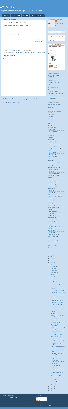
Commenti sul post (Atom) (14, 102)
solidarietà (50, 230)
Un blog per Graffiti (55, 313)
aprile (52, 283)
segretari (50, 224)
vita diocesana (34, 52)
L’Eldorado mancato (53, 91)
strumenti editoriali (52, 234)
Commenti (39, 400)
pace (49, 209)
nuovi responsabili (52, 207)
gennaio (53, 384)
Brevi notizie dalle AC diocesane (56, 325)
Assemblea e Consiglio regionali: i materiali (56, 357)
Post (38, 397)
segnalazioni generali (53, 222)
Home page (6, 15)
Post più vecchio (39, 99)
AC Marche (7, 7)
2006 (51, 388)
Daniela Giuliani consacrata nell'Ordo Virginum (57, 316)
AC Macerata (51, 123)
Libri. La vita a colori (53, 96)
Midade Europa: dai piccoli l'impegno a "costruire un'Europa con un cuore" (56, 106)
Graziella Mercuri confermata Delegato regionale (58, 347)
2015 (51, 249)
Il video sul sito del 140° (39, 41)
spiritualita (50, 232)
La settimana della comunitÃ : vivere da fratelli (58, 296)
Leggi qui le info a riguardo (38, 39)
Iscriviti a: (50, 63)
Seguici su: (51, 53)
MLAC (49, 203)
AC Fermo (50, 120)
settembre (53, 272)
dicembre (53, 266)
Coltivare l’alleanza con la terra (55, 89)
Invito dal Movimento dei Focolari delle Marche (56, 321)
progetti (50, 213)
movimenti (50, 205)
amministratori (51, 141)
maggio (53, 281)
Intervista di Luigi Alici (56, 284)
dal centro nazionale (53, 179)
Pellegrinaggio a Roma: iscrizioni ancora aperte (57, 300)
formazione (51, 192)
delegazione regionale (53, 181)
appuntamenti (11, 52)
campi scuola (51, 156)
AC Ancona (51, 114)
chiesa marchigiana (52, 162)
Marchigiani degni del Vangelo (58, 340)
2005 (51, 390)
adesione (50, 137)
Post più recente (8, 99)
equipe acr (20, 52)
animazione (51, 143)
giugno (53, 278)
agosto (53, 274)
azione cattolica (52, 152)
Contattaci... (51, 50)
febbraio (53, 381)
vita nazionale (41, 52)
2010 (51, 260)
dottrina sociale (51, 183)
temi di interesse (52, 236)
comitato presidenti (52, 167)
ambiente (50, 139)
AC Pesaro (50, 125)
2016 (51, 247)
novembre (53, 268)
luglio (52, 276)
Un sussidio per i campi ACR (57, 308)
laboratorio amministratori (54, 196)
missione (50, 202)
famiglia (50, 190)
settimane (50, 228)
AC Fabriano (51, 118)
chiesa (16, 52)
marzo (52, 379)
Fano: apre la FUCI (55, 318)
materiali (50, 200)
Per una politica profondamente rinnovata (57, 361)
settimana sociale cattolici (54, 226)
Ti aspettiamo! (54, 363)
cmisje (39, 405)
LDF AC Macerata (52, 131)
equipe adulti (51, 186)
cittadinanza (51, 163)
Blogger (49, 405)
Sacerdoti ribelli (52, 98)
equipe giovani (51, 188)
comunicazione (51, 171)
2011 (51, 258)
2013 (51, 254)
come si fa (50, 165)
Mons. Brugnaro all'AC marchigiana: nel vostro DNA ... (57, 343)
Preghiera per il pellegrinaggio (58, 290)
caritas (49, 158)
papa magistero (52, 211)
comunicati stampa (52, 169)
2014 (51, 252)
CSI (49, 177)
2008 (51, 264)
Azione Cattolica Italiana (37, 15)
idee (49, 194)
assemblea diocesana (53, 148)
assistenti (50, 150)
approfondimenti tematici (54, 144)
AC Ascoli (50, 116)
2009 (51, 262)
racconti (50, 221)
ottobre (53, 270)
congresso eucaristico (53, 173)
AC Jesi (50, 121)
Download (25, 15)
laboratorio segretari (53, 198)
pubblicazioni (27, 52)
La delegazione (16, 15)
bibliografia (50, 154)
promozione (51, 217)
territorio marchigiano (53, 238)
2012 (51, 256)
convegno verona (52, 175)
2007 (51, 386)
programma (51, 215)
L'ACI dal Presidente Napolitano (56, 366)
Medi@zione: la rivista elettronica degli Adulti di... (58, 337)
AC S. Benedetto (52, 127)
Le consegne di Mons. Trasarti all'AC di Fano (58, 293)
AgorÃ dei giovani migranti (57, 334)
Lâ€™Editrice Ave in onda (57, 302)
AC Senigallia (51, 129)
